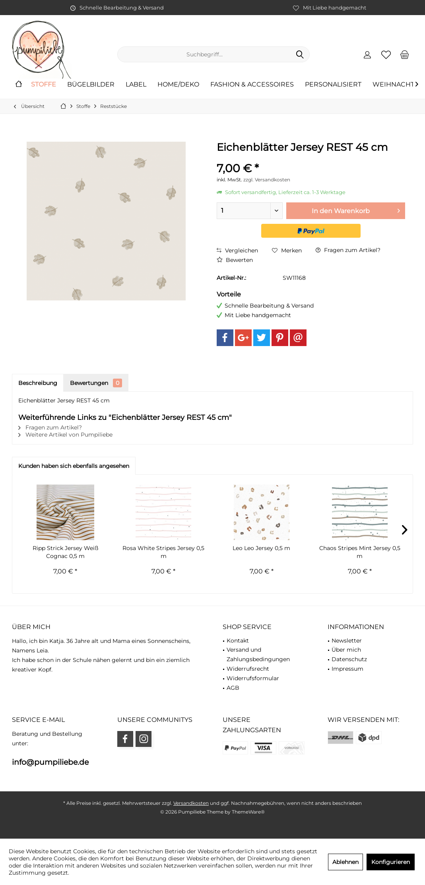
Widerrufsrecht (248, 668)
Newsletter (347, 640)
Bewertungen (96, 383)
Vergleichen (237, 250)
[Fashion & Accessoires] (252, 85)
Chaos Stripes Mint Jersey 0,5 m (359, 552)
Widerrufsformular (253, 678)
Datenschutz (349, 659)
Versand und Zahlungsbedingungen (258, 654)
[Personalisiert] (333, 85)
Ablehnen (345, 862)
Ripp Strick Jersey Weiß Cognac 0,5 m (65, 552)
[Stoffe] (43, 85)
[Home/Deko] (178, 85)
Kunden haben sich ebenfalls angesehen (73, 465)
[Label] (136, 85)
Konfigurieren (390, 862)
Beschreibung (37, 383)
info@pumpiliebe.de (50, 762)
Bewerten (235, 260)
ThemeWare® (248, 812)
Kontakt (238, 640)
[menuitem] (404, 54)
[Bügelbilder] (91, 85)
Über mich (346, 649)
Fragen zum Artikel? (348, 250)
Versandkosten (191, 803)
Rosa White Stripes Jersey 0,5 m (163, 552)
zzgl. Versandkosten (266, 180)
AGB (233, 687)
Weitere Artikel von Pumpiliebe (65, 434)
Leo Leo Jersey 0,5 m (261, 548)
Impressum (347, 668)
